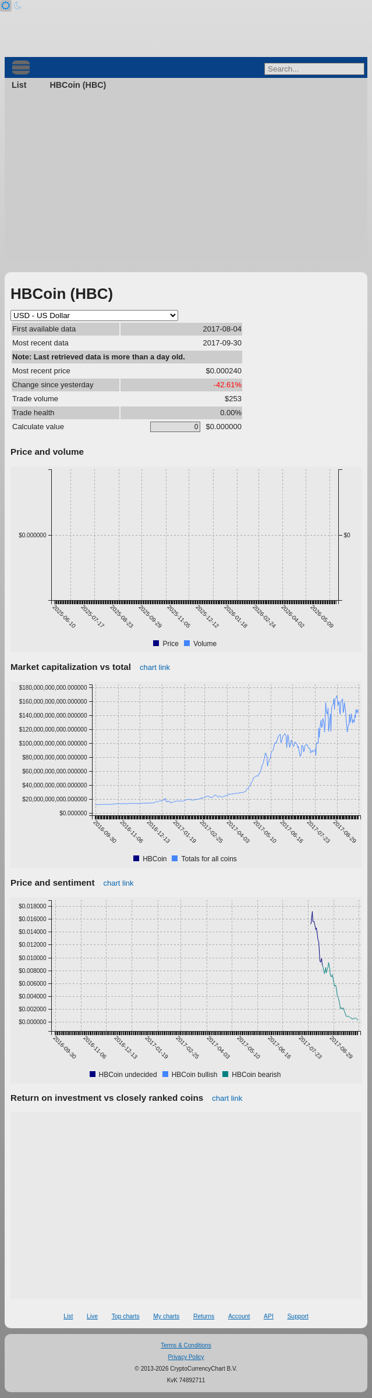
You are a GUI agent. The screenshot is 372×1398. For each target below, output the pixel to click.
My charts (166, 1316)
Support (297, 1316)
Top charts (126, 1316)
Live (92, 1316)
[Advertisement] (186, 179)
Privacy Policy (186, 1357)
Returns (203, 1316)
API (269, 1316)
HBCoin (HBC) (77, 85)
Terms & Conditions (186, 1345)
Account (239, 1316)
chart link (155, 667)
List (19, 85)
